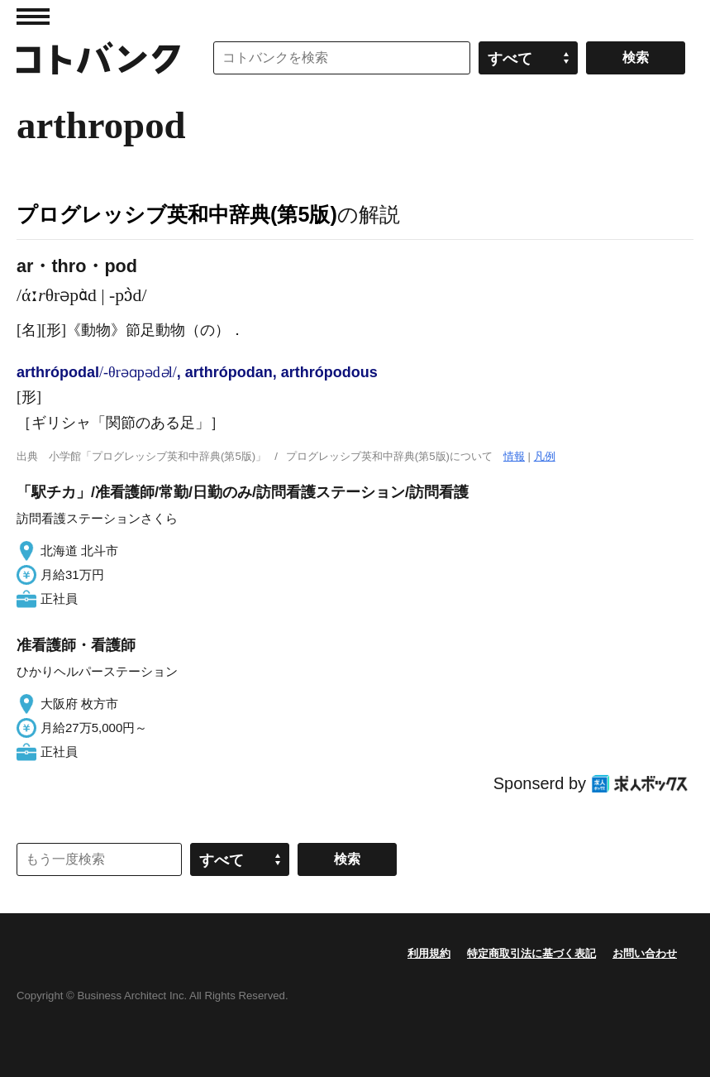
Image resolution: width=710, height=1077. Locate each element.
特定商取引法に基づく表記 (531, 953)
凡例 (544, 456)
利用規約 (428, 953)
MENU (33, 16)
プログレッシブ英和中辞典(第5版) (177, 214)
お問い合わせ (644, 953)
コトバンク (98, 57)
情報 (514, 456)
